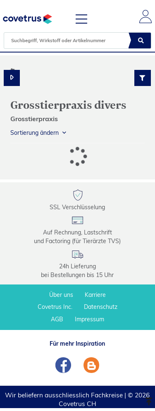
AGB (57, 319)
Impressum (89, 319)
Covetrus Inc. (55, 307)
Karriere (95, 295)
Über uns (61, 295)
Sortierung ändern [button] (34, 132)
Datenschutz (100, 307)
